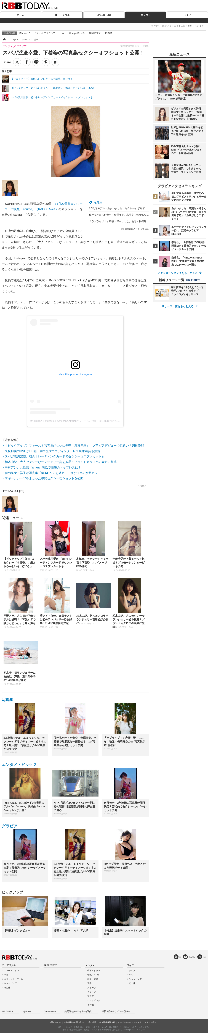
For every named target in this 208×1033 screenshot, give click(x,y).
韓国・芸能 (92, 979)
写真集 (98, 202)
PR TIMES (7, 1011)
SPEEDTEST (104, 15)
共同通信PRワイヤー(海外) (116, 1011)
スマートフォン (11, 970)
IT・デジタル (62, 15)
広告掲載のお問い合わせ (75, 1022)
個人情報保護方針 (107, 1022)
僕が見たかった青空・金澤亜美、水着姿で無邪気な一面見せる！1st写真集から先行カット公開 (141, 214)
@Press (27, 1011)
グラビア (9, 826)
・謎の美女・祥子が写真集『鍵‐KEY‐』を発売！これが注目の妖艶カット (51, 473)
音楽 (89, 983)
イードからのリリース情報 (130, 1022)
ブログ (90, 996)
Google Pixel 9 (76, 33)
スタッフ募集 (150, 1022)
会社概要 (92, 1022)
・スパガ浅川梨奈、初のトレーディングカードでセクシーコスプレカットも (53, 456)
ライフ (187, 15)
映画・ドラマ (93, 970)
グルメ (132, 970)
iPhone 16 (24, 33)
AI (63, 33)
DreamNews (50, 1011)
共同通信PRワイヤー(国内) (78, 1011)
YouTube (192, 957)
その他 (7, 987)
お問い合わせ (55, 1022)
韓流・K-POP (93, 975)
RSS (205, 957)
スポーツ (91, 987)
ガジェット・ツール (13, 979)
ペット (132, 975)
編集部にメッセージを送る (137, 229)
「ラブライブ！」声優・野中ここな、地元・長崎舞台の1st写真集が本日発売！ (133, 221)
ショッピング (10, 983)
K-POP (108, 33)
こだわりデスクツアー (46, 33)
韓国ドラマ (95, 33)
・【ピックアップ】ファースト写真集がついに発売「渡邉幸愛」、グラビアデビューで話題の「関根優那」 (74, 445)
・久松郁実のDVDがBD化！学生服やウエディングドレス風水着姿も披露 (51, 451)
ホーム (20, 15)
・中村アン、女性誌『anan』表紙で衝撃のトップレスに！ (41, 467)
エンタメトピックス (19, 765)
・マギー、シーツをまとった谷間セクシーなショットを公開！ (44, 478)
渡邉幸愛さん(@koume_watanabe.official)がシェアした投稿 (63, 421)
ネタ (6, 975)
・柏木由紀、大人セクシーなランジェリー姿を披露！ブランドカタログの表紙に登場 (59, 462)
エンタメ (146, 15)
